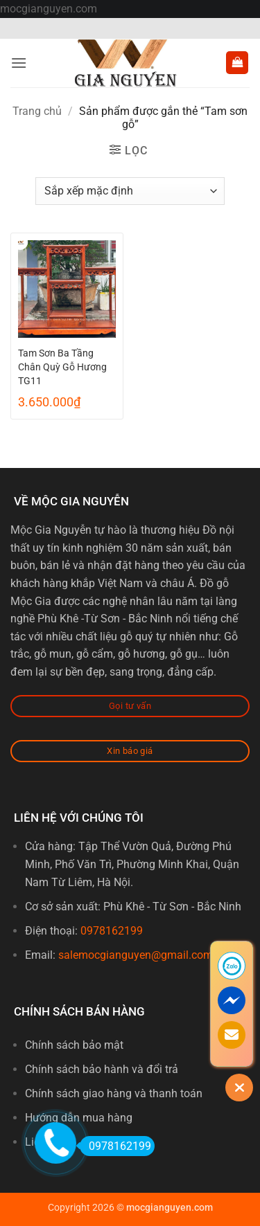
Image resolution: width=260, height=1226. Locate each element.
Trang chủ (37, 111)
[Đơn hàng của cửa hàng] (130, 191)
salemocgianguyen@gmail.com (135, 955)
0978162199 (111, 930)
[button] (18, 63)
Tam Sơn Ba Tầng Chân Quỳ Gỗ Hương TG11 (62, 367)
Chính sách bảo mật (74, 1045)
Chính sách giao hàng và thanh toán (113, 1093)
